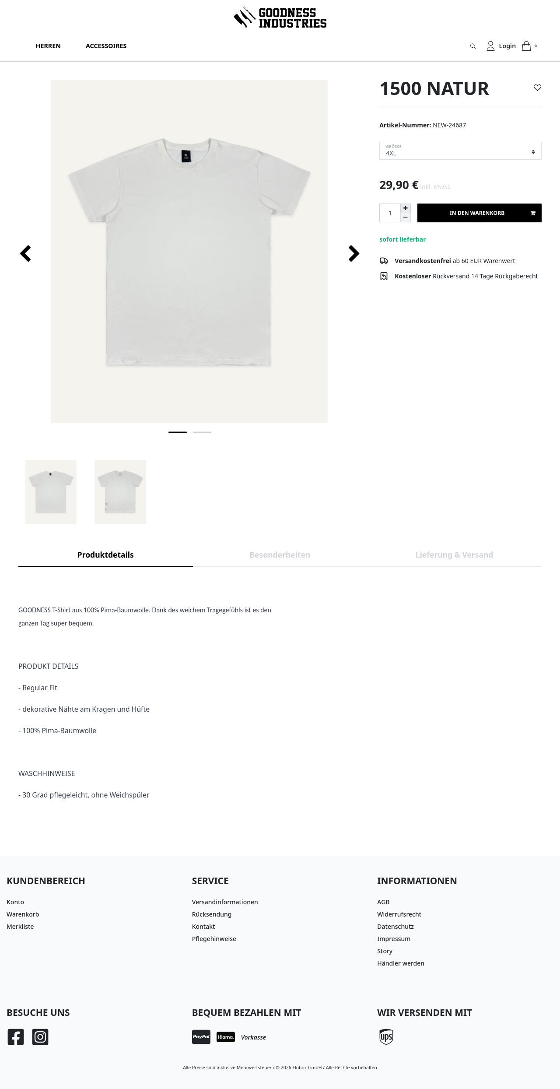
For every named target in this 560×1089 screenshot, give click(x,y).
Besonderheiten (279, 554)
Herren (48, 46)
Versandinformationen (225, 902)
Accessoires (106, 46)
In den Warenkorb (492, 213)
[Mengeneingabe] (389, 213)
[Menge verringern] (405, 217)
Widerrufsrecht (399, 914)
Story (384, 951)
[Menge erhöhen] (405, 208)
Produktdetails (105, 554)
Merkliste (20, 926)
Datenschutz (395, 926)
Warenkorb (23, 914)
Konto (15, 902)
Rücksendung (212, 914)
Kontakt (203, 926)
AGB (383, 902)
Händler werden (400, 963)
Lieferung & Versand (455, 554)
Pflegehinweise (214, 938)
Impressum (393, 938)
